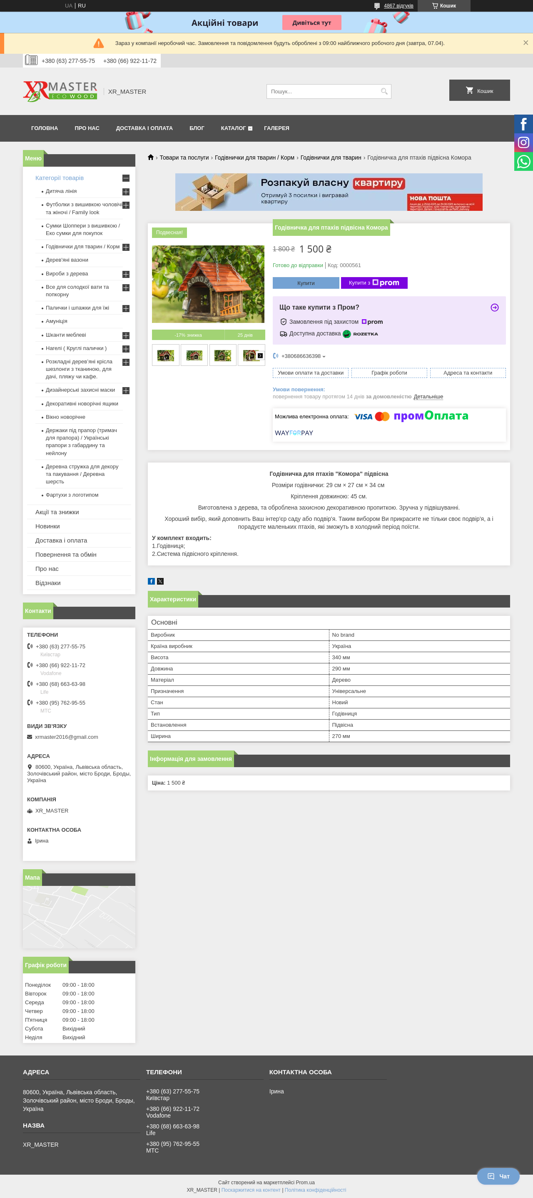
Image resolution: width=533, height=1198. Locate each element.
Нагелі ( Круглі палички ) (76, 348)
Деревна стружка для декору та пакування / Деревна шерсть (82, 474)
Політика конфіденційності (315, 1190)
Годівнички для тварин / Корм (254, 157)
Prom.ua (305, 1182)
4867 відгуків (398, 6)
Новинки (47, 526)
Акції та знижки (57, 511)
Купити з (374, 283)
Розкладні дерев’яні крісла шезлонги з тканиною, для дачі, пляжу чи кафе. (79, 369)
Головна (44, 128)
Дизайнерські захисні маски (80, 390)
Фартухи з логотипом (72, 495)
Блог (196, 128)
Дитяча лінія (61, 191)
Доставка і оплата (144, 128)
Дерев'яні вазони (67, 260)
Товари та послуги (184, 157)
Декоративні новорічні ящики (82, 403)
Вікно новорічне (65, 417)
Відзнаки (48, 582)
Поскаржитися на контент (251, 1190)
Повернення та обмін (66, 554)
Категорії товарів (59, 177)
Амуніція (56, 321)
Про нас (87, 128)
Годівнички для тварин (331, 157)
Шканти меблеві (66, 335)
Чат (498, 1176)
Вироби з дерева (67, 273)
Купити (306, 283)
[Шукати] (384, 91)
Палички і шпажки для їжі (77, 308)
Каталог (233, 128)
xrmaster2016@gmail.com (66, 737)
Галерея (276, 128)
